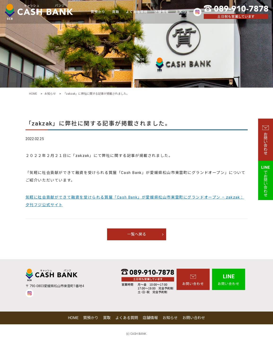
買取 (115, 12)
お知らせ (182, 12)
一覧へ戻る (136, 234)
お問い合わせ (193, 318)
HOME (73, 318)
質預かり (98, 12)
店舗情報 (161, 12)
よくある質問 (136, 12)
